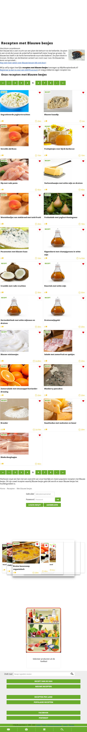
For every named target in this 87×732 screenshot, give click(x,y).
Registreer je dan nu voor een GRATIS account (19, 70)
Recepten (11, 488)
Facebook (43, 712)
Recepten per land (43, 697)
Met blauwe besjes (24, 488)
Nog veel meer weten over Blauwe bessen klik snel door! (23, 63)
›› (62, 83)
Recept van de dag (43, 681)
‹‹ (3, 83)
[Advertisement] (43, 23)
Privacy (44, 725)
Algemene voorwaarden (54, 725)
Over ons (71, 725)
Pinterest (43, 718)
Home (2, 488)
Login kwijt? (34, 505)
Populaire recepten (43, 702)
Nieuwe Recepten (43, 686)
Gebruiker (30, 494)
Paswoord (30, 499)
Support (65, 725)
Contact (38, 725)
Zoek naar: (8, 674)
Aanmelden (52, 505)
